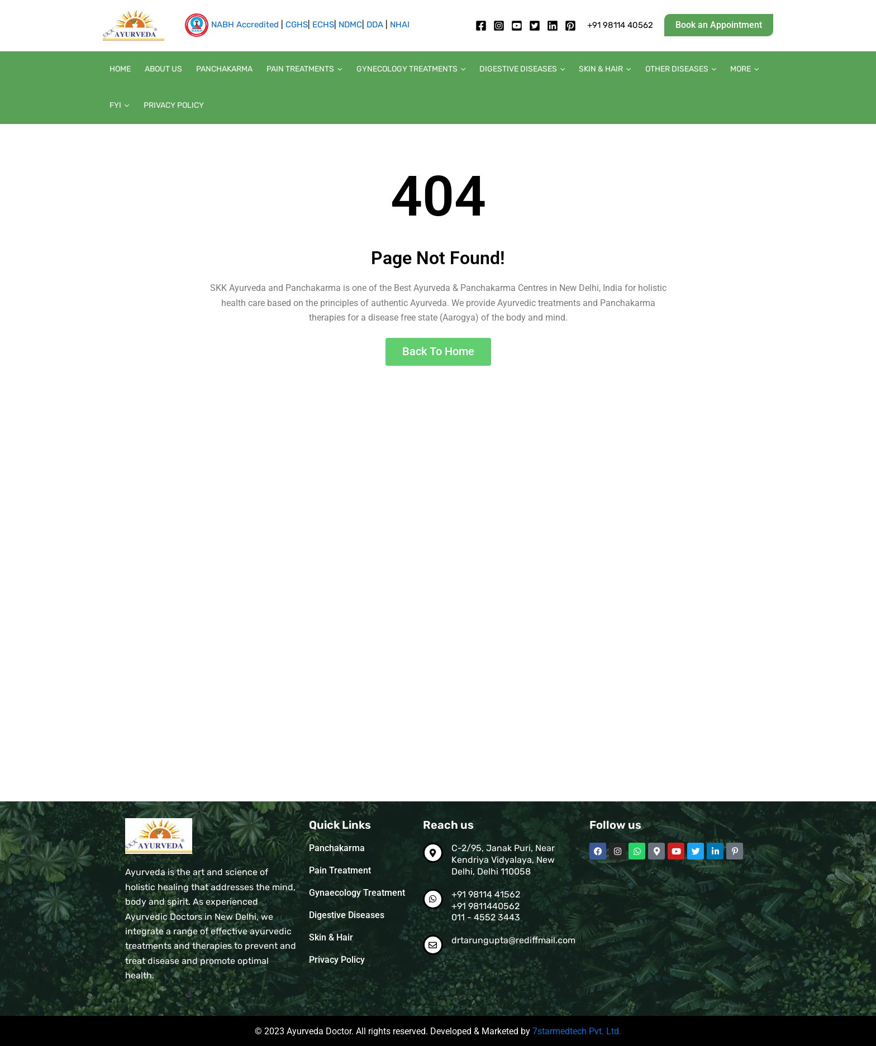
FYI (756, 71)
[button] (718, 25)
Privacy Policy (138, 109)
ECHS (323, 25)
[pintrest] (570, 25)
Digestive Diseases (346, 915)
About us (159, 70)
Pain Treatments (294, 71)
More (721, 71)
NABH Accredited (245, 25)
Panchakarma (217, 70)
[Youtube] (516, 25)
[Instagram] (498, 25)
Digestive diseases (507, 71)
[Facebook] (481, 25)
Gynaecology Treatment (357, 892)
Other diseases (660, 71)
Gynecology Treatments (398, 71)
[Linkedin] (552, 25)
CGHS (296, 25)
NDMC (350, 25)
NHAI (400, 25)
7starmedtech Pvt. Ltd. (576, 1031)
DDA (374, 25)
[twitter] (534, 25)
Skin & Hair (587, 71)
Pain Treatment (340, 870)
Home (119, 70)
